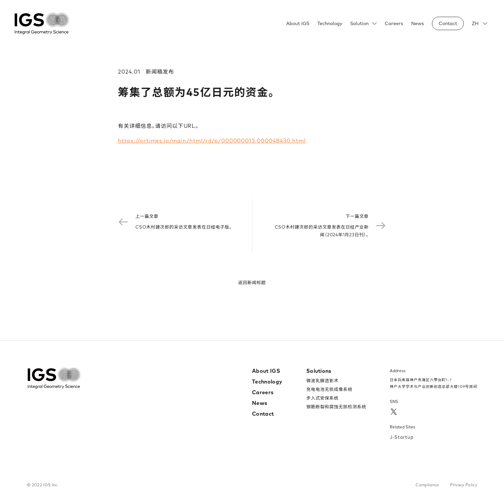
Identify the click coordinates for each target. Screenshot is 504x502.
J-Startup (402, 437)
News (417, 23)
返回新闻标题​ (252, 282)
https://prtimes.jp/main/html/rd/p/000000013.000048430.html (212, 140)
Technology (329, 23)
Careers (394, 23)
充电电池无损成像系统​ (329, 389)
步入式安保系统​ (322, 398)
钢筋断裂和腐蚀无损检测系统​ (336, 406)
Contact (263, 413)
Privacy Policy (463, 484)
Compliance (427, 484)
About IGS (297, 23)
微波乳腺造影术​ (322, 380)
